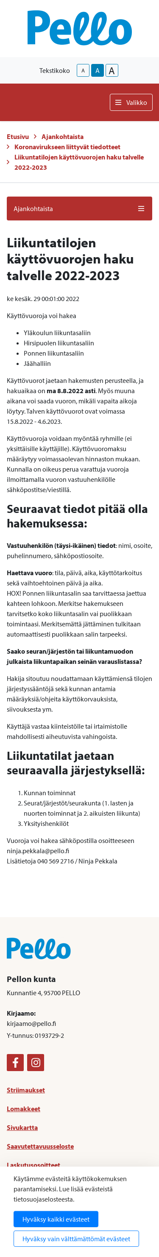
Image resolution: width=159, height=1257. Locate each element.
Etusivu (18, 136)
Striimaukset (26, 1090)
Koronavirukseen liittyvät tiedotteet (67, 146)
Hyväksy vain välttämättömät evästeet (76, 1238)
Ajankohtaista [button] (79, 208)
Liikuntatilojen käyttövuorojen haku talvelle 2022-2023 (79, 162)
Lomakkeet (23, 1108)
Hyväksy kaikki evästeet (55, 1219)
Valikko (131, 102)
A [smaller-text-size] (83, 70)
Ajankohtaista (63, 136)
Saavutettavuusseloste (40, 1146)
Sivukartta (22, 1127)
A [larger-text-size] (112, 70)
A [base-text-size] (97, 70)
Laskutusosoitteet (33, 1165)
